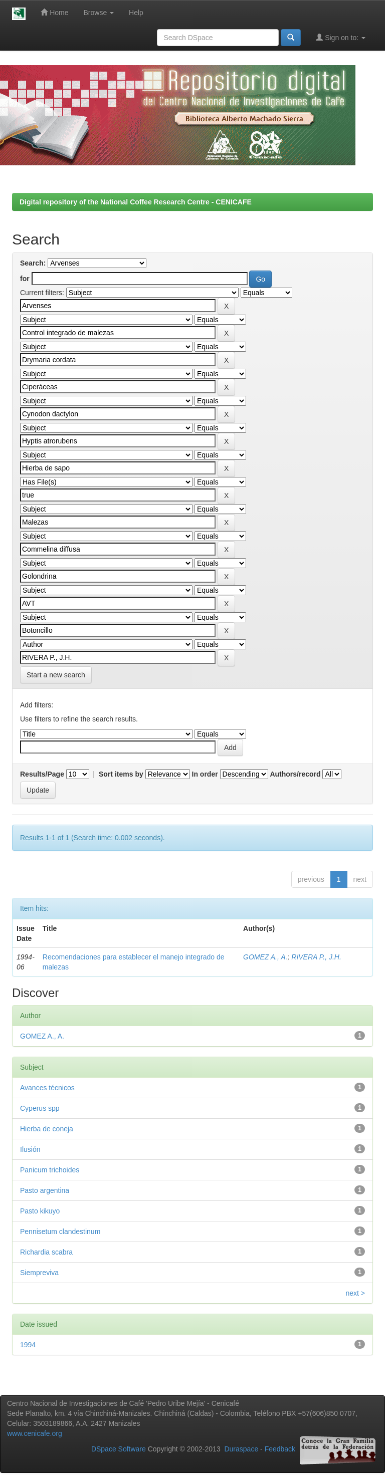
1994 (28, 1345)
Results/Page (42, 774)
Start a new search (56, 675)
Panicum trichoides (49, 1170)
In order (205, 774)
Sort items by (121, 774)
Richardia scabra (46, 1252)
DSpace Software (118, 1449)
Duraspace (241, 1449)
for (25, 279)
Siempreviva (39, 1273)
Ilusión (30, 1149)
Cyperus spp (40, 1108)
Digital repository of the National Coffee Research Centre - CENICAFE (136, 202)
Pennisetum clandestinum (60, 1231)
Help (136, 13)
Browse (99, 13)
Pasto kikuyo (40, 1211)
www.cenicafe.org (34, 1433)
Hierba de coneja (46, 1129)
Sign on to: (340, 37)
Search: (33, 263)
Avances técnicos (47, 1088)
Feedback (280, 1449)
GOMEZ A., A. (265, 957)
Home (54, 12)
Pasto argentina (44, 1190)
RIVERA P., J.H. (316, 957)
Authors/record (295, 774)
